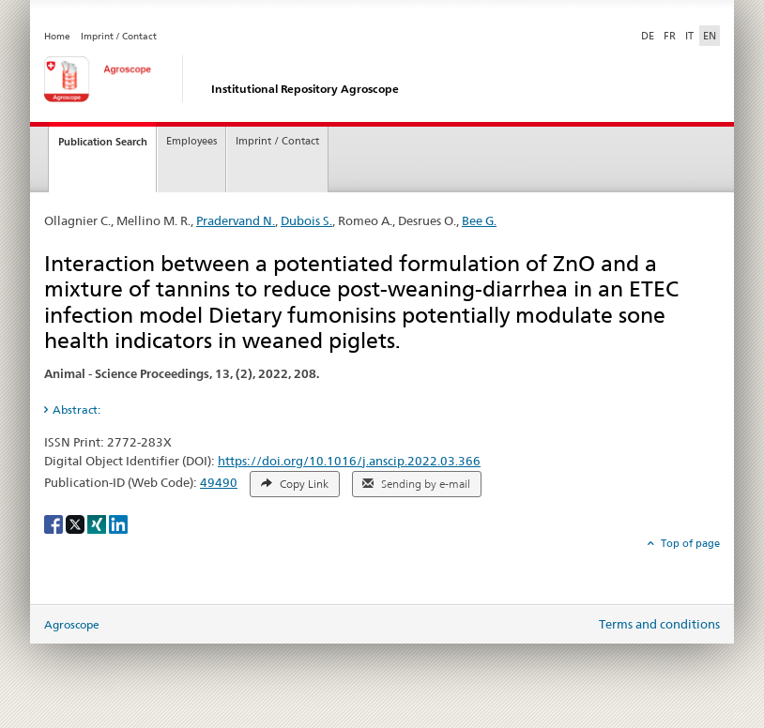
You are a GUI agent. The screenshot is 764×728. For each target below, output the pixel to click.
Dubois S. (306, 220)
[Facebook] (55, 523)
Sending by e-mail (416, 484)
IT (689, 35)
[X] (76, 523)
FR (670, 35)
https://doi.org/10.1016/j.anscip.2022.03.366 (349, 460)
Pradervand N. (235, 220)
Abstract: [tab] (76, 409)
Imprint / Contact (119, 36)
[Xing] (98, 523)
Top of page (689, 543)
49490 (218, 482)
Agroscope (71, 624)
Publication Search (102, 141)
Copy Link (295, 484)
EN (709, 35)
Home (57, 36)
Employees (191, 141)
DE (649, 34)
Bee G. (479, 220)
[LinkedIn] (118, 523)
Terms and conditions (659, 623)
